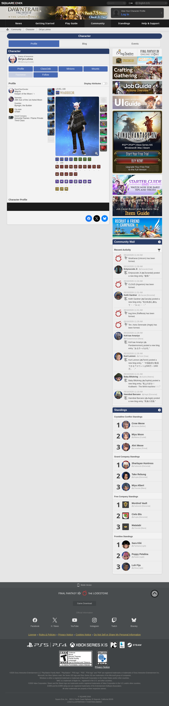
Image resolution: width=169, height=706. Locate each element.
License (32, 634)
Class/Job (46, 68)
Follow (45, 74)
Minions (70, 68)
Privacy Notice (65, 634)
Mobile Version (86, 585)
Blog (84, 43)
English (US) (144, 3)
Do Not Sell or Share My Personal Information (117, 634)
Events (135, 43)
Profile (34, 43)
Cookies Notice (83, 634)
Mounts (95, 68)
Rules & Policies (47, 634)
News (56, 626)
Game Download (84, 603)
